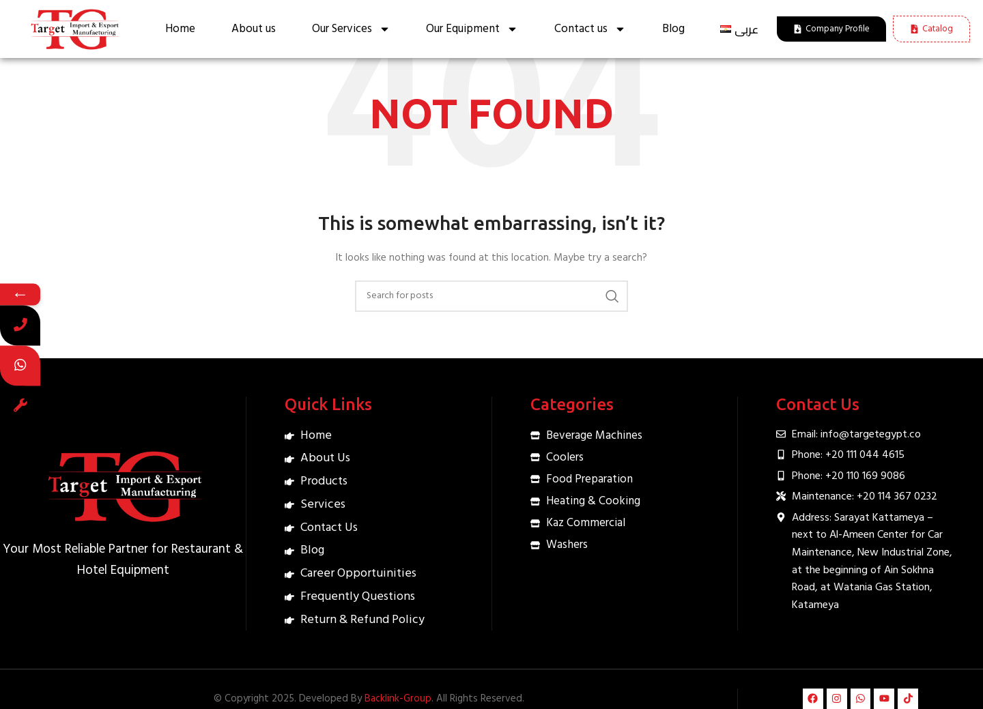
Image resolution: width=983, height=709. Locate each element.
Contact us (590, 29)
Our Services (351, 29)
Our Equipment (472, 29)
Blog (673, 29)
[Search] (491, 296)
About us (253, 29)
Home (180, 29)
